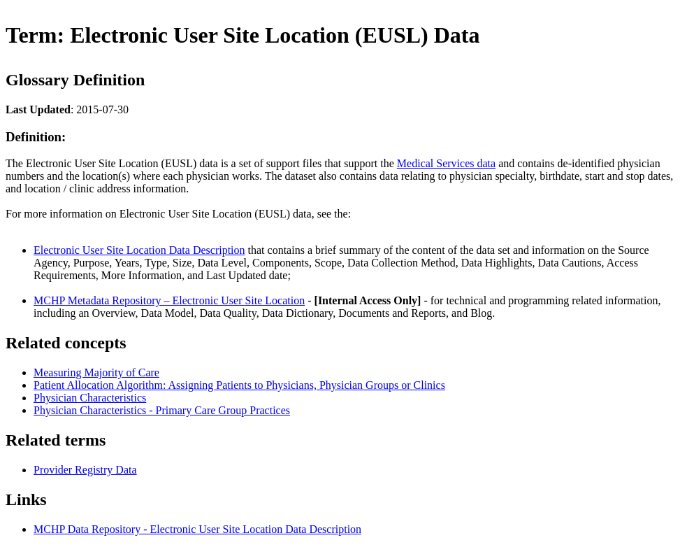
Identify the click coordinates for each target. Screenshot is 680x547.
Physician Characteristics (90, 398)
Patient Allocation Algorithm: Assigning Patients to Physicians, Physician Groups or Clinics (239, 385)
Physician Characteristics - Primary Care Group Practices (162, 410)
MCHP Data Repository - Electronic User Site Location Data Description (197, 529)
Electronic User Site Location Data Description (139, 250)
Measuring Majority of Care (96, 372)
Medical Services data (446, 163)
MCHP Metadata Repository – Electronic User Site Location (169, 300)
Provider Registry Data (85, 470)
